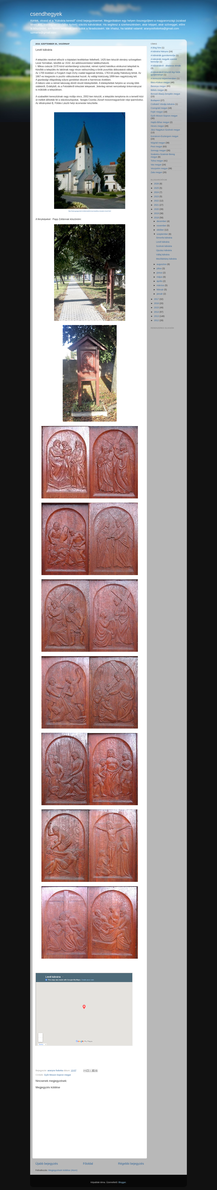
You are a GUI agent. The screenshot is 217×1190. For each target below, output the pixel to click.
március (161, 285)
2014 (156, 312)
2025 (156, 188)
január (160, 294)
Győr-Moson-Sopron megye (57, 1075)
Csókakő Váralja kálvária (163, 104)
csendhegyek (46, 14)
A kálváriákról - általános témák (166, 65)
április (160, 281)
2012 (156, 320)
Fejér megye (157, 112)
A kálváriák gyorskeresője (163, 55)
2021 (156, 205)
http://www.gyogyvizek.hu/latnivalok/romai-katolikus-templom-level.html (89, 211)
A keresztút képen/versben (163, 78)
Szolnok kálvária (164, 246)
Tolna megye (157, 161)
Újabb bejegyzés (46, 1163)
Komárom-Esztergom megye (164, 136)
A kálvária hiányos (159, 51)
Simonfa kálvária (164, 237)
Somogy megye (158, 150)
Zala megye (156, 172)
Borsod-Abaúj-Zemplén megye (165, 94)
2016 (156, 303)
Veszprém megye (159, 168)
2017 (156, 299)
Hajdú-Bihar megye (160, 122)
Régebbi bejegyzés (131, 1163)
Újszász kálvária (164, 250)
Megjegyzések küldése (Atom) (62, 1170)
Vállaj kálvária (163, 254)
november (162, 225)
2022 (156, 200)
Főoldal (88, 1163)
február (160, 289)
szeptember (163, 234)
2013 (156, 316)
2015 (156, 307)
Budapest (155, 100)
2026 (156, 183)
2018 (156, 217)
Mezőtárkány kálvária (166, 259)
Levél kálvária (162, 242)
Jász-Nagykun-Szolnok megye (165, 130)
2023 (156, 196)
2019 (156, 213)
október (161, 230)
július (159, 268)
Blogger (122, 1182)
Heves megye (157, 126)
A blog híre (156, 47)
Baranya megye (158, 86)
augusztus (162, 264)
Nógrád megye (158, 143)
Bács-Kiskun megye (160, 82)
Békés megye (157, 90)
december (162, 221)
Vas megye (156, 164)
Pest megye (156, 146)
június (160, 272)
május (160, 277)
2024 (156, 192)
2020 (156, 209)
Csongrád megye (159, 108)
